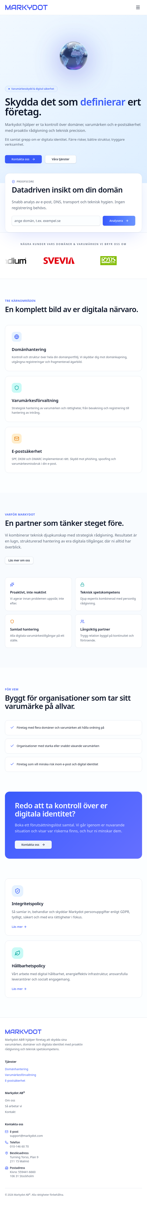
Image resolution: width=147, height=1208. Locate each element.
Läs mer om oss (19, 560)
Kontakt (10, 1112)
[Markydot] (26, 7)
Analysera (119, 221)
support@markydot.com (26, 1136)
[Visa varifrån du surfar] (73, 56)
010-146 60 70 (19, 1146)
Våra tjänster (61, 159)
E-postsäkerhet (15, 1081)
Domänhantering (16, 1069)
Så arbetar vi (13, 1106)
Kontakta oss (23, 159)
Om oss (10, 1100)
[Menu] (138, 7)
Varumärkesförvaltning (20, 1075)
